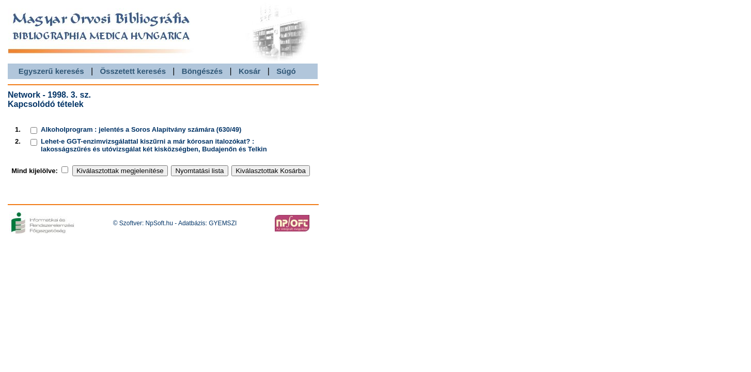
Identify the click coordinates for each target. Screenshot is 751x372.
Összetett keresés (133, 71)
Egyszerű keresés (51, 71)
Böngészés (202, 71)
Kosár (250, 71)
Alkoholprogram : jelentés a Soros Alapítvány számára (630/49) (141, 129)
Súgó (286, 71)
